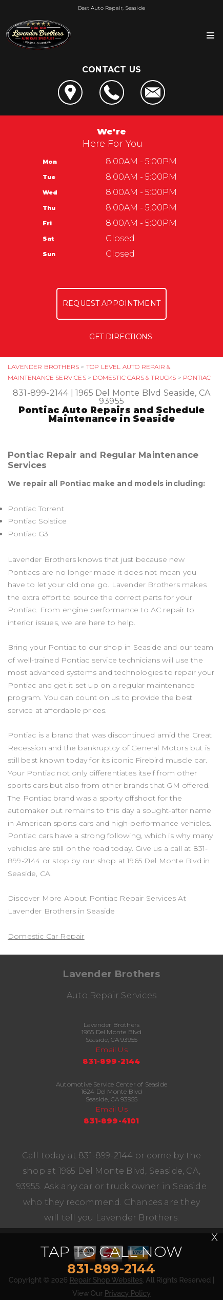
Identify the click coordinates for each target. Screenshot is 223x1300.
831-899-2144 (40, 393)
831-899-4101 (111, 1121)
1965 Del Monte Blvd (118, 393)
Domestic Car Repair (46, 936)
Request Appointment (111, 303)
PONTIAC (197, 377)
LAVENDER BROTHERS (43, 367)
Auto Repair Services (111, 995)
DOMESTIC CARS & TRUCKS (134, 377)
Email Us (111, 1049)
